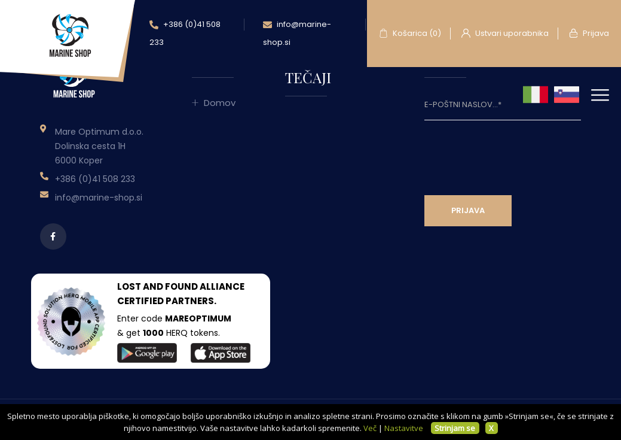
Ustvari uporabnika (505, 34)
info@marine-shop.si (297, 33)
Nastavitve (403, 428)
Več (370, 428)
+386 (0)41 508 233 (185, 33)
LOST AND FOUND (157, 286)
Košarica (410, 34)
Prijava (589, 34)
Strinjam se (455, 428)
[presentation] (515, 155)
